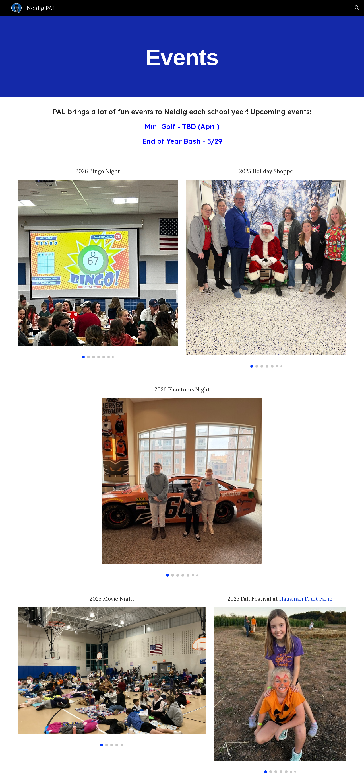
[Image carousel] (98, 269)
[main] (182, 56)
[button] (357, 8)
